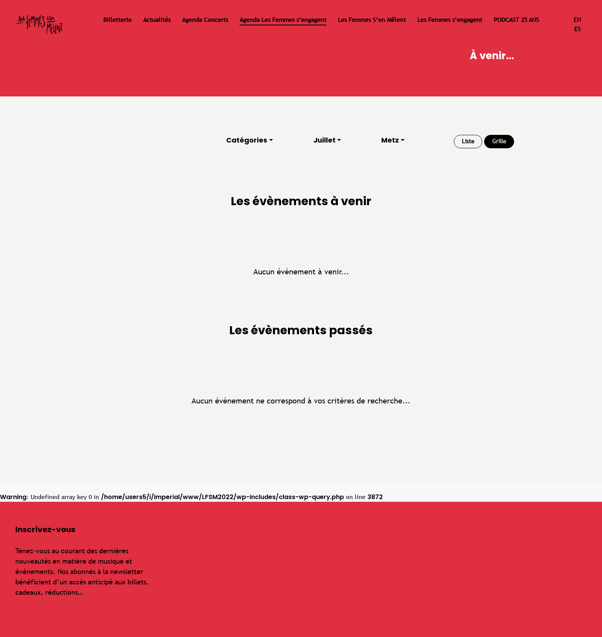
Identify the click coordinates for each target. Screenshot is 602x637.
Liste (468, 141)
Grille (499, 141)
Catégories (246, 140)
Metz (390, 140)
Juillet (324, 140)
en (577, 19)
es (577, 29)
